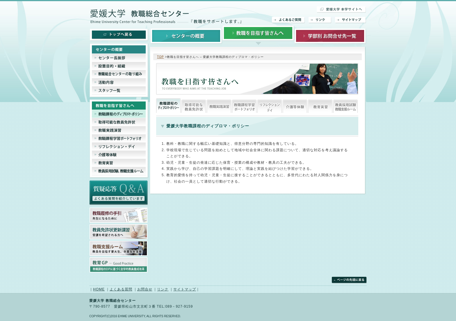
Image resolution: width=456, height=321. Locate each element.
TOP (160, 56)
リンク (320, 20)
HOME (99, 289)
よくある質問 (121, 289)
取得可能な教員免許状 (193, 105)
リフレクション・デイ (269, 105)
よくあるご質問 (288, 20)
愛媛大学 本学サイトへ (341, 9)
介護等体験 (295, 105)
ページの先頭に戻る (349, 280)
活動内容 (119, 82)
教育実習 (320, 105)
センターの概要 (186, 35)
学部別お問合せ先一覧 (330, 35)
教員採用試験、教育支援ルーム (345, 105)
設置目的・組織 (119, 66)
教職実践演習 (219, 105)
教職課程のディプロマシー (168, 105)
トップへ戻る (119, 34)
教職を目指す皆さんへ (258, 35)
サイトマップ (350, 20)
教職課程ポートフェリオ (244, 105)
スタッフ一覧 (119, 91)
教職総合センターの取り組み (119, 74)
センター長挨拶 (119, 58)
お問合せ (144, 289)
